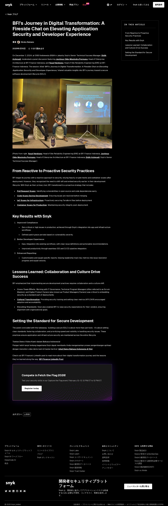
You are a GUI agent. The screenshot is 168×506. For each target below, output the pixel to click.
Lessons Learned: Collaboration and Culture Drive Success (138, 46)
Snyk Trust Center (77, 471)
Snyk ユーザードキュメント (81, 457)
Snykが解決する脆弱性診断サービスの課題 (149, 462)
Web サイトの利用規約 (115, 504)
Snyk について (108, 450)
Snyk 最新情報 (76, 467)
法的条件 (76, 504)
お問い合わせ (107, 454)
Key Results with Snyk (134, 40)
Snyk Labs (74, 450)
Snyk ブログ (11, 14)
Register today (32, 388)
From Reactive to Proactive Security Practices (137, 34)
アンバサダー (107, 468)
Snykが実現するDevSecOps (146, 454)
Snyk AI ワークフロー (14, 456)
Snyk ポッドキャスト (46, 457)
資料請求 (158, 4)
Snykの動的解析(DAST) (144, 467)
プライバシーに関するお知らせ (93, 504)
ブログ (40, 454)
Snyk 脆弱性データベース (80, 464)
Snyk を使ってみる (141, 4)
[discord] (24, 491)
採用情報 (105, 461)
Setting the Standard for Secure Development (138, 53)
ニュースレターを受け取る (138, 486)
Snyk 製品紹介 (141, 450)
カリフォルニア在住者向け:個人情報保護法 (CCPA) (145, 504)
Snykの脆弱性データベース (146, 457)
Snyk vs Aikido (141, 470)
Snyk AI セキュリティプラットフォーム (18, 451)
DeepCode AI (10, 460)
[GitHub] (17, 491)
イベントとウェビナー (111, 464)
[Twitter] (6, 491)
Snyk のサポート (77, 460)
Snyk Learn (74, 454)
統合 (6, 463)
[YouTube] (9, 491)
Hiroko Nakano (27, 42)
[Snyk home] (9, 5)
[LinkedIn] (13, 491)
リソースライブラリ (45, 450)
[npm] (20, 491)
